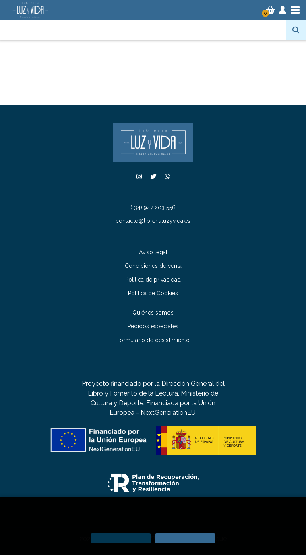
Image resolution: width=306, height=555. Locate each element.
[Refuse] (121, 538)
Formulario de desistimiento (153, 340)
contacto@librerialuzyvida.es (153, 220)
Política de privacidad (153, 279)
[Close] (185, 538)
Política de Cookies (153, 293)
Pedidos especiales (153, 326)
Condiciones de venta (153, 266)
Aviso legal (153, 252)
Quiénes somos (153, 312)
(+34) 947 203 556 (153, 207)
